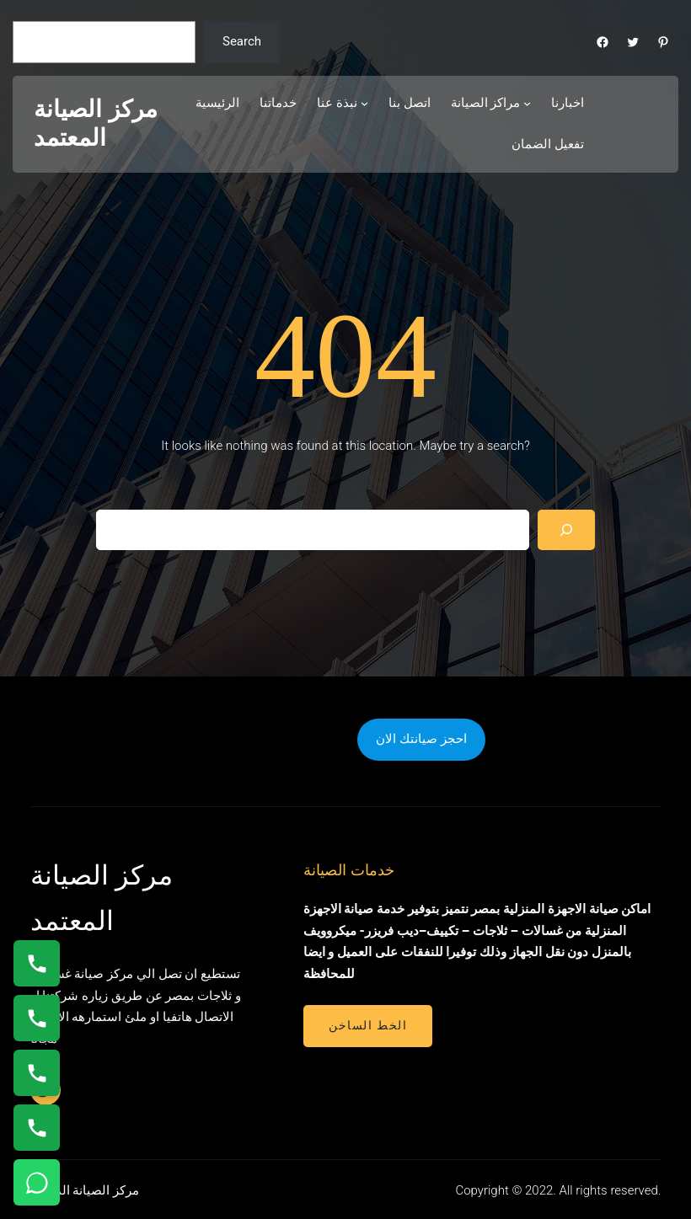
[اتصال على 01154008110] (36, 963)
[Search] (566, 530)
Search (241, 41)
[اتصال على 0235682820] (36, 1018)
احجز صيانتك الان (421, 738)
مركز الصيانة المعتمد (96, 123)
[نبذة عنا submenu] (364, 103)
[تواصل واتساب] (36, 1182)
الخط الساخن (368, 1025)
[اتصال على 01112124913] (36, 1073)
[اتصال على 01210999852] (36, 1127)
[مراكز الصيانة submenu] (527, 103)
